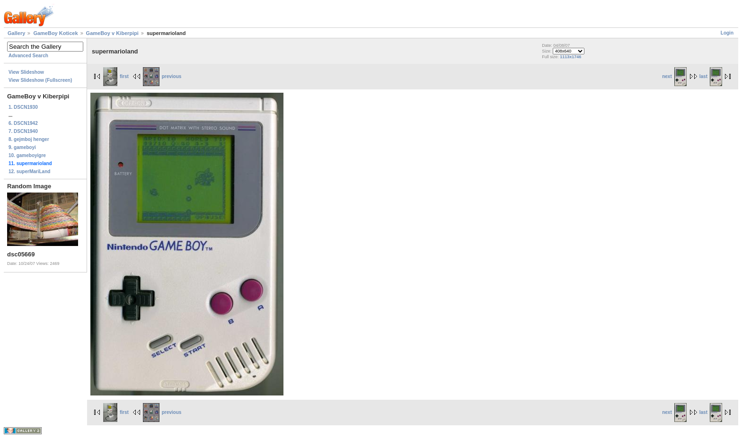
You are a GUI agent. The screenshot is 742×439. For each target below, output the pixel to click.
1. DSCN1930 (23, 107)
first (116, 76)
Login (727, 32)
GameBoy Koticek (55, 33)
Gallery (16, 33)
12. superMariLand (29, 171)
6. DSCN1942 (23, 123)
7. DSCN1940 (23, 131)
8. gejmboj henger (29, 139)
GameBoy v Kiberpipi (112, 33)
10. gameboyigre (27, 155)
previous (162, 76)
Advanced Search (28, 55)
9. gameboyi (22, 147)
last (710, 76)
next (674, 76)
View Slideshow (26, 72)
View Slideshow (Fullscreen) (40, 80)
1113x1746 (570, 56)
